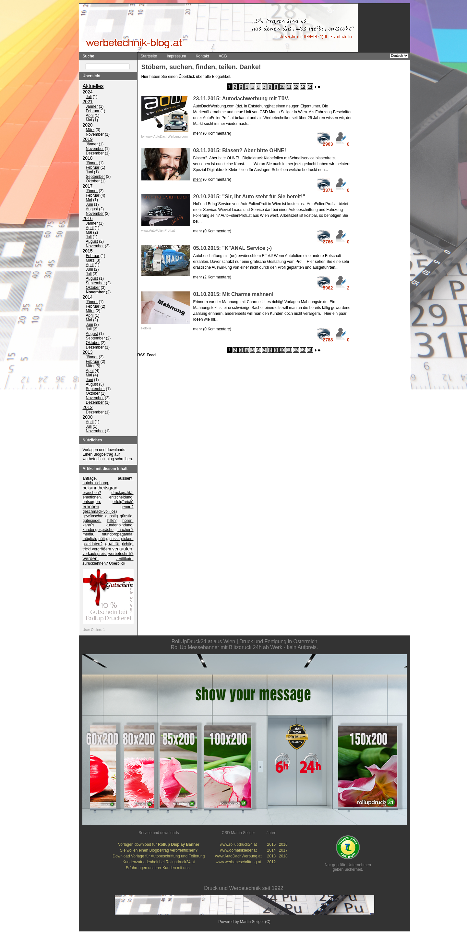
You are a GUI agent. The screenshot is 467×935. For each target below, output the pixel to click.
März (90, 130)
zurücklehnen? (95, 563)
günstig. (126, 516)
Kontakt (202, 56)
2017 (88, 186)
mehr (197, 133)
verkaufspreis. (95, 554)
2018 (88, 158)
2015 (88, 251)
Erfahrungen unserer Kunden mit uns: (159, 868)
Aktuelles (93, 86)
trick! (87, 549)
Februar (93, 111)
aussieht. (125, 478)
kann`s (88, 525)
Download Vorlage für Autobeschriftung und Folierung (159, 856)
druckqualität (122, 493)
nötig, (103, 539)
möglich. (90, 539)
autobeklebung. (96, 483)
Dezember (95, 153)
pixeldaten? (92, 544)
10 (282, 86)
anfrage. (90, 478)
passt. (114, 539)
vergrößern (101, 549)
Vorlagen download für (158, 845)
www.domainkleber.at (238, 850)
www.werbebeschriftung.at (238, 862)
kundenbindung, (119, 525)
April (90, 116)
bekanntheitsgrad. (101, 488)
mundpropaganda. (117, 534)
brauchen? (92, 493)
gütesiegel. (92, 521)
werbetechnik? (120, 554)
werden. (91, 558)
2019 (88, 139)
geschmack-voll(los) (100, 512)
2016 (88, 218)
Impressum (176, 56)
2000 (88, 417)
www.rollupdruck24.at (238, 845)
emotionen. (92, 497)
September (95, 177)
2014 (88, 297)
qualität (112, 544)
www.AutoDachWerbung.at (238, 856)
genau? (126, 507)
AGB (223, 56)
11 (289, 86)
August (92, 209)
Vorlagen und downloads (104, 450)
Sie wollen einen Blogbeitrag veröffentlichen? (159, 850)
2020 (88, 125)
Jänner (92, 107)
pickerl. (127, 539)
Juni (89, 172)
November (95, 134)
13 (303, 86)
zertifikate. (125, 559)
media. (88, 534)
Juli (89, 97)
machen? (125, 530)
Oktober (93, 181)
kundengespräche (98, 530)
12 (296, 86)
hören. (127, 521)
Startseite (149, 56)
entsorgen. (92, 502)
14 (310, 86)
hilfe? (112, 521)
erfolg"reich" (123, 502)
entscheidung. (121, 497)
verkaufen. (122, 549)
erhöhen (91, 507)
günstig (111, 516)
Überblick (117, 563)
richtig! (127, 544)
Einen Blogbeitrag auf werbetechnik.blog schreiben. (108, 456)
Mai (89, 120)
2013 (88, 352)
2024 (88, 92)
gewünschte (93, 516)
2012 (88, 407)
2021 (88, 102)
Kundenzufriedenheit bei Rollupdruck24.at (159, 862)
